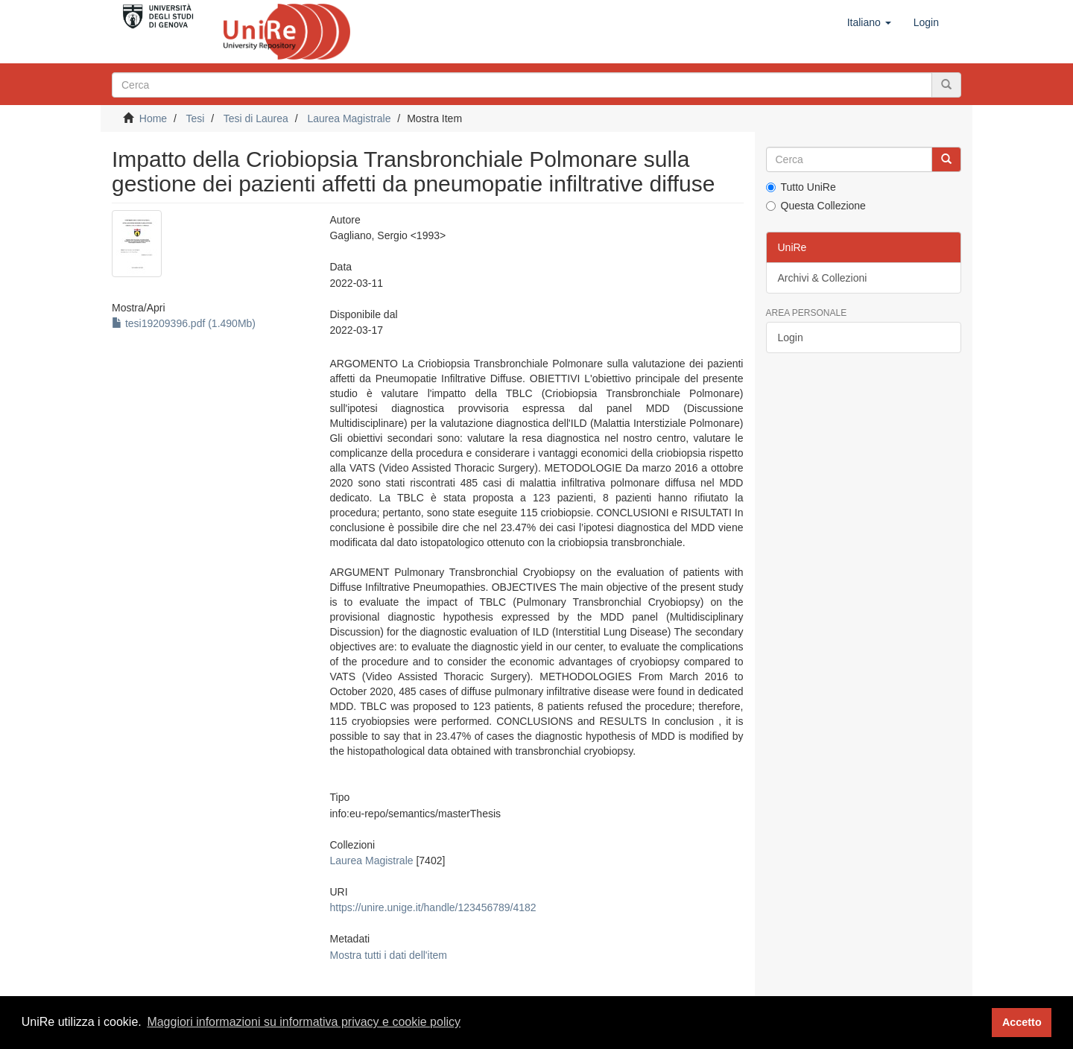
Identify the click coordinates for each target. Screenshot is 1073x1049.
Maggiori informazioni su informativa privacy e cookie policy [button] (303, 1021)
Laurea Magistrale (348, 118)
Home (153, 118)
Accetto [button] (1022, 1022)
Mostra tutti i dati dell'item (388, 955)
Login (790, 337)
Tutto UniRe (801, 187)
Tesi (195, 118)
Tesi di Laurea (256, 118)
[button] (869, 22)
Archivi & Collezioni (822, 278)
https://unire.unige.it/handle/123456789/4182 (432, 907)
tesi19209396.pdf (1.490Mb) (184, 323)
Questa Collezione (816, 206)
